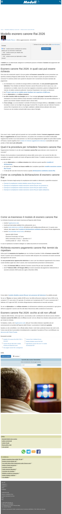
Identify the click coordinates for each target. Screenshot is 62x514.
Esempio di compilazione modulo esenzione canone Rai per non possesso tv (26, 185)
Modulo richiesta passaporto (9, 465)
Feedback (16, 356)
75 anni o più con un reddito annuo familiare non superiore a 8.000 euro (28, 92)
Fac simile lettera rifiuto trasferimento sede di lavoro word (16, 463)
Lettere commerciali (7, 441)
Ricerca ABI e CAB (6, 445)
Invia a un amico (6, 356)
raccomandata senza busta (16, 231)
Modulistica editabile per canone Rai (12, 29)
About (3, 487)
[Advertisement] (31, 16)
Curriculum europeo (7, 467)
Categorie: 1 (4, 484)
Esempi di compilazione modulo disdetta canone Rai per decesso (22, 183)
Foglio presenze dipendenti (9, 469)
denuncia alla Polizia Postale (9, 332)
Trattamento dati (5, 492)
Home (2, 29)
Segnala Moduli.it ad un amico (9, 439)
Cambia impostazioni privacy (8, 496)
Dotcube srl (10, 502)
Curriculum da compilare (8, 471)
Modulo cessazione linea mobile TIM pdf (12, 459)
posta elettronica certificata (16, 227)
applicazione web (14, 223)
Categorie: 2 (4, 486)
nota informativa (56, 44)
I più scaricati (5, 447)
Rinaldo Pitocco (10, 40)
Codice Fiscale (5, 443)
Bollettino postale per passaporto (10, 473)
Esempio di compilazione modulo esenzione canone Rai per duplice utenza (25, 187)
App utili (3, 482)
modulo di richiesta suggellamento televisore (33, 140)
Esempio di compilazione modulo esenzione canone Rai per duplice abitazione (26, 189)
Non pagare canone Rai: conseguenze (13, 347)
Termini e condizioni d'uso (7, 494)
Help (3, 497)
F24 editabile (5, 477)
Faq (2, 499)
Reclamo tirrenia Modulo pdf (9, 461)
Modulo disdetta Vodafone (8, 475)
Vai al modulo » (46, 48)
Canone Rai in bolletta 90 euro (33, 339)
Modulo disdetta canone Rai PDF (34, 341)
